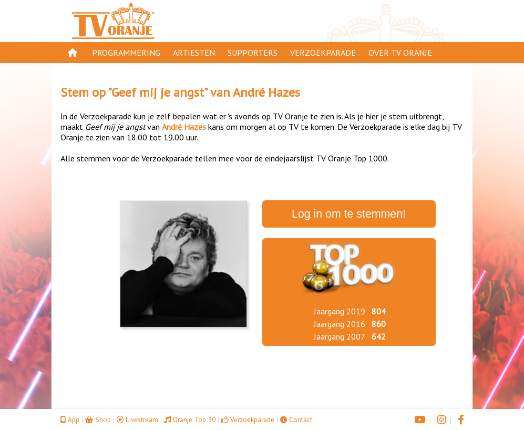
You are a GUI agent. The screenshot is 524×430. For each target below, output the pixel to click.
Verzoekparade (323, 52)
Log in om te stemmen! (349, 214)
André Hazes (266, 92)
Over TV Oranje (400, 52)
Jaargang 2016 (339, 324)
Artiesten (194, 52)
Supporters (253, 52)
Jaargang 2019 (339, 311)
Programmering (126, 52)
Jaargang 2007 (339, 336)
